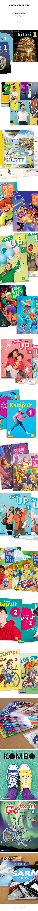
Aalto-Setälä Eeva (19, 5)
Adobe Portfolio (22, 907)
